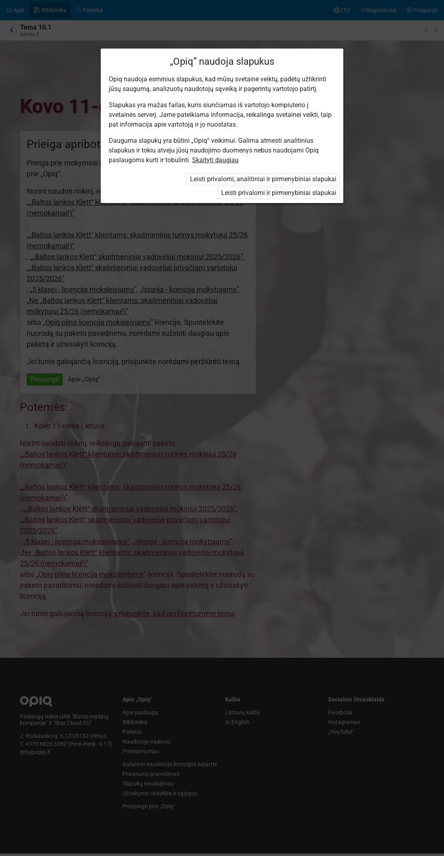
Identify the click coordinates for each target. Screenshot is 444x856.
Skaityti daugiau (215, 160)
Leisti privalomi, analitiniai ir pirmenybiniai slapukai (263, 179)
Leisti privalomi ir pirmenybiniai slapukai (278, 193)
